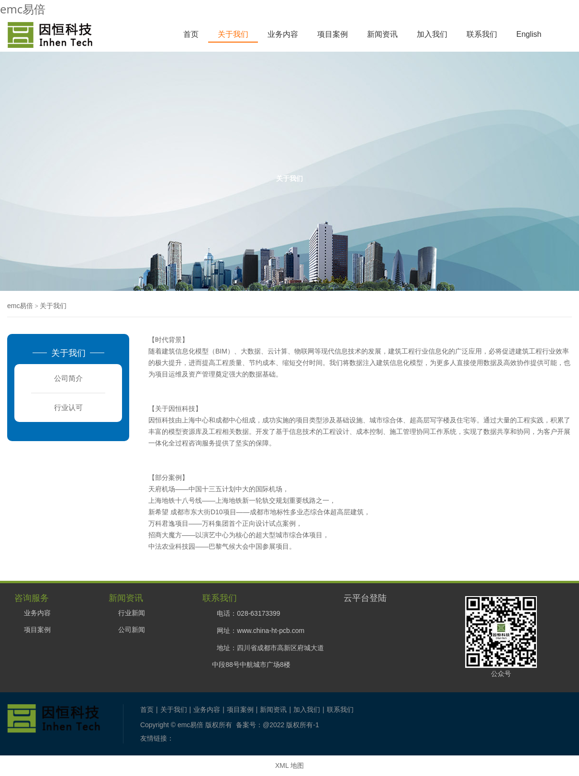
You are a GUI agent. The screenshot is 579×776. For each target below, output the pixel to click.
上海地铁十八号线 (175, 500)
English (528, 34)
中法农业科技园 (171, 546)
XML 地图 (289, 765)
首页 (191, 34)
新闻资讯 (382, 34)
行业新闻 (131, 613)
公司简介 (68, 378)
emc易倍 (22, 9)
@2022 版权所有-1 (291, 725)
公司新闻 (131, 629)
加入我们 (432, 34)
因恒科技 (181, 408)
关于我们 (233, 34)
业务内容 (282, 34)
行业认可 (68, 407)
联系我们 (482, 34)
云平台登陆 (365, 597)
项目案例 (332, 34)
